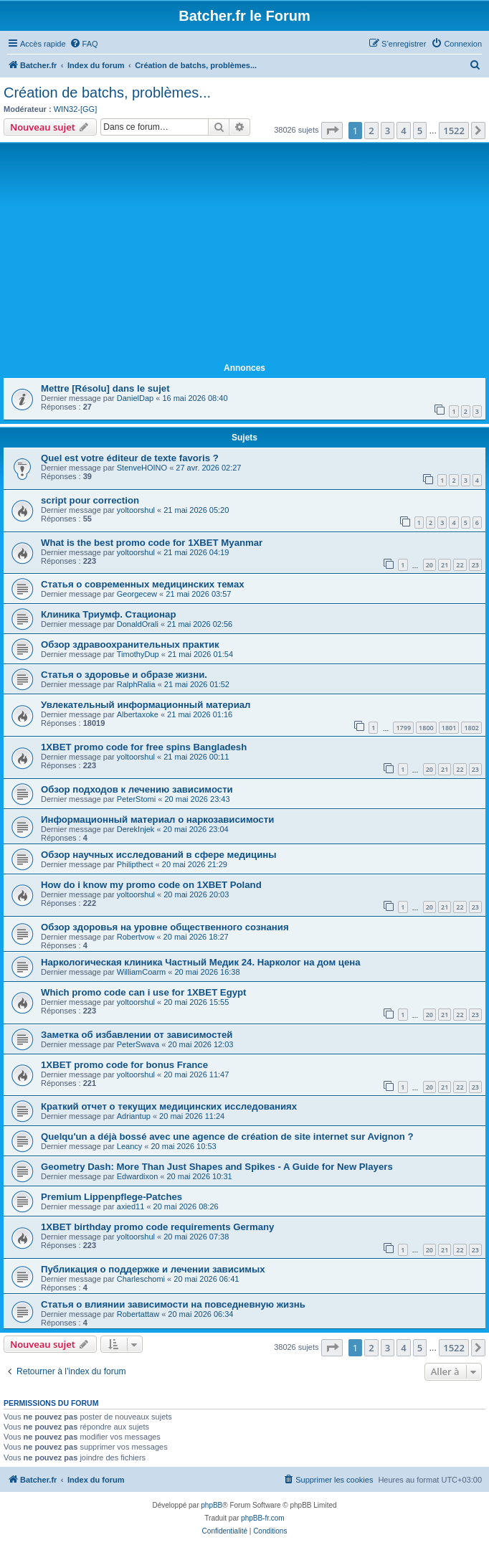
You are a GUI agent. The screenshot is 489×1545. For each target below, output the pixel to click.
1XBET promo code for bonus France (124, 1064)
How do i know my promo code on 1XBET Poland (151, 884)
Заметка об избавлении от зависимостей (136, 1034)
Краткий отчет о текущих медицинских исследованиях (169, 1106)
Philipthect (135, 864)
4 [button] (403, 130)
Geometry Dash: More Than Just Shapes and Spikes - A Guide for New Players (217, 1166)
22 (459, 565)
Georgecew (137, 594)
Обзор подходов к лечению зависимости (137, 789)
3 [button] (387, 130)
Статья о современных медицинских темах (142, 584)
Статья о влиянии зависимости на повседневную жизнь (173, 1304)
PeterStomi (136, 799)
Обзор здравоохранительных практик (130, 644)
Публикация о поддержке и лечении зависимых (153, 1269)
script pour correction (90, 500)
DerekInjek (136, 829)
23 (475, 565)
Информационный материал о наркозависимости (157, 819)
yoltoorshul (136, 510)
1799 (403, 727)
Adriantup (134, 1116)
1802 (471, 727)
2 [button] (371, 130)
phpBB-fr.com (263, 1518)
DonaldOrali (137, 624)
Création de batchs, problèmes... (107, 92)
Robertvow (136, 936)
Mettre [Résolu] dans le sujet (105, 388)
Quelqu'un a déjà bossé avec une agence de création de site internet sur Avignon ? (227, 1136)
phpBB (211, 1505)
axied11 (131, 1206)
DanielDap (135, 398)
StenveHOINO (142, 467)
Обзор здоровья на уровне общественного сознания (165, 927)
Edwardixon (137, 1176)
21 (444, 565)
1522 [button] (454, 130)
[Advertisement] (244, 253)
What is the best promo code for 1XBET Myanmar (151, 542)
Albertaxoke (137, 714)
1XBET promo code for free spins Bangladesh (144, 747)
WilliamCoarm (141, 972)
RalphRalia (136, 684)
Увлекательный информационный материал (146, 704)
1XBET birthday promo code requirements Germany (157, 1227)
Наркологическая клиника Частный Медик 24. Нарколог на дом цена (201, 962)
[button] (332, 130)
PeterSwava (138, 1044)
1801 (449, 727)
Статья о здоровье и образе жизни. (124, 674)
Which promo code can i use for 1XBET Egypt (144, 992)
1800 (426, 727)
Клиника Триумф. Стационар (108, 614)
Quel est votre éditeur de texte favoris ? (130, 458)
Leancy (129, 1146)
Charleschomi (141, 1279)
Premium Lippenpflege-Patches (111, 1196)
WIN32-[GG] (76, 109)
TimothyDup (138, 654)
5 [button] (419, 130)
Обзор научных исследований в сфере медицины (158, 854)
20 (429, 565)
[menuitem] (84, 43)
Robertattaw (138, 1314)
